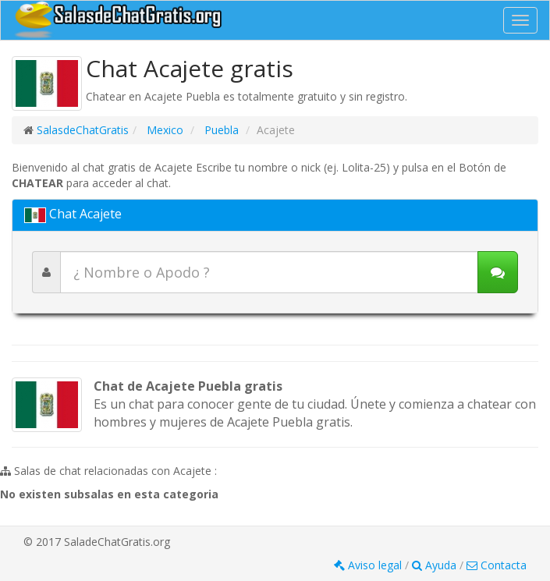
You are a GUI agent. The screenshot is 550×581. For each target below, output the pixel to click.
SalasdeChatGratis (83, 129)
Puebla (220, 129)
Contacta (497, 565)
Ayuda (436, 565)
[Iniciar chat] (497, 272)
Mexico (163, 129)
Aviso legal (369, 565)
